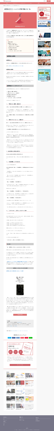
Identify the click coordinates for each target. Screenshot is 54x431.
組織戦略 (4, 421)
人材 (30, 3)
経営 (7, 3)
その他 (46, 3)
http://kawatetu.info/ (19, 322)
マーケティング (23, 3)
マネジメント (15, 3)
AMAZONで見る (20, 314)
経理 (38, 3)
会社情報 (37, 419)
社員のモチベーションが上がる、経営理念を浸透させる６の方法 (17, 261)
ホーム (4, 5)
